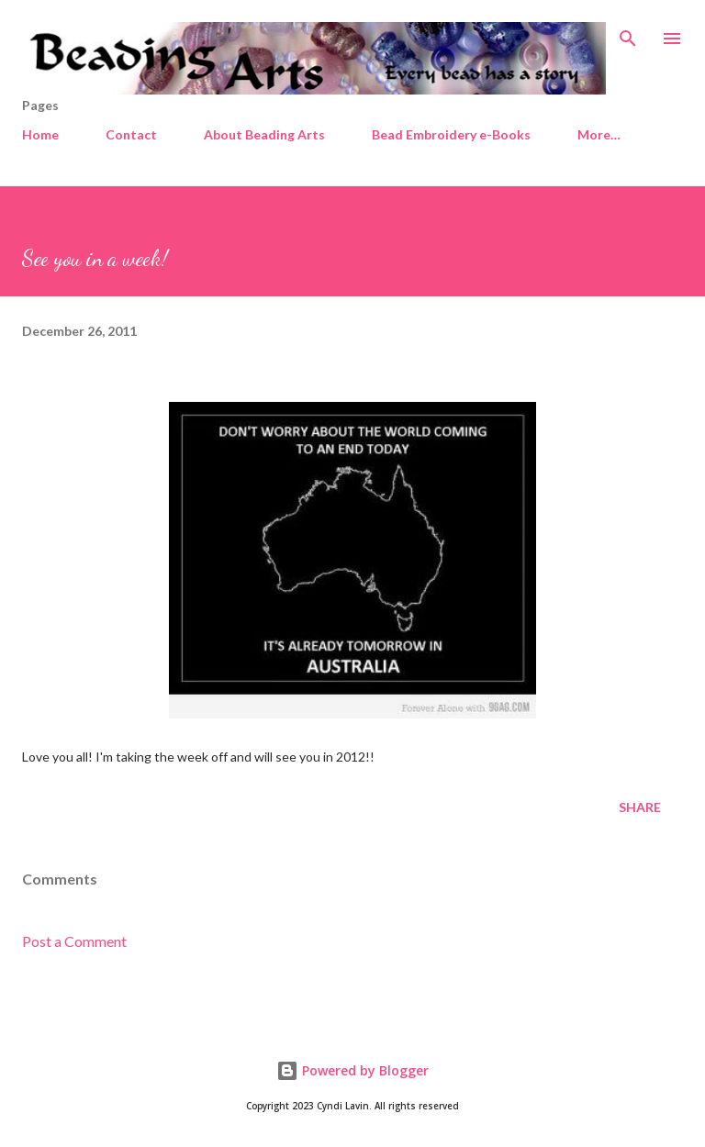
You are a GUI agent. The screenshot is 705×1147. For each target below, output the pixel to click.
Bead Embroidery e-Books (451, 134)
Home (40, 134)
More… (599, 134)
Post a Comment (74, 941)
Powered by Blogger (352, 1070)
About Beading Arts (264, 134)
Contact (131, 134)
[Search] (628, 33)
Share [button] (640, 807)
